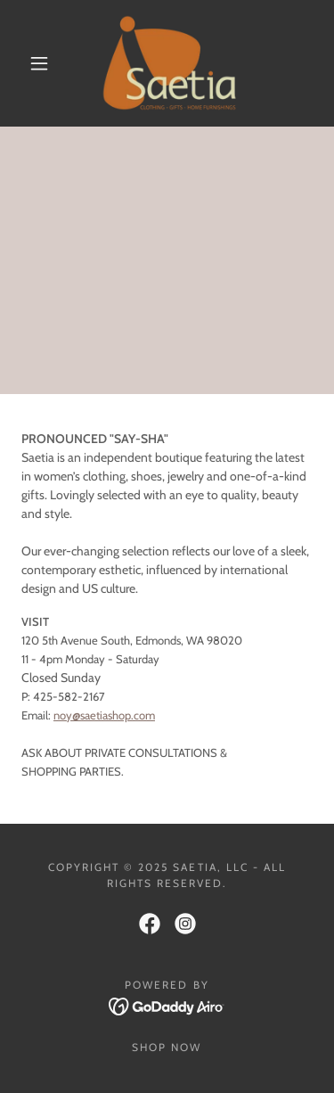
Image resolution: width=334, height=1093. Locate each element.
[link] (170, 63)
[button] (39, 63)
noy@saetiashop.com (104, 715)
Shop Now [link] (166, 1047)
